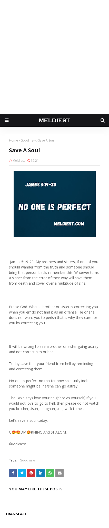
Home (13, 140)
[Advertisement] (54, 57)
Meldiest (19, 160)
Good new (28, 140)
